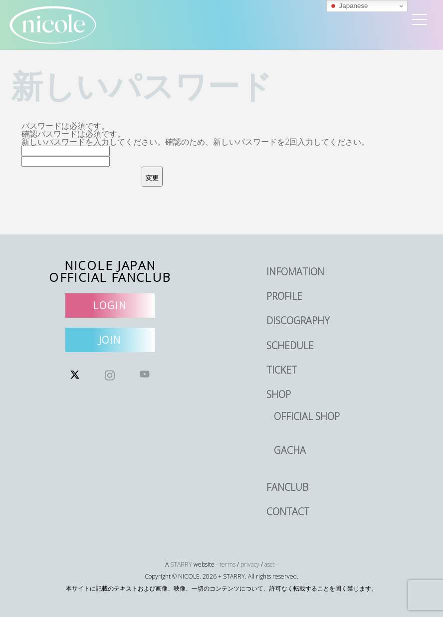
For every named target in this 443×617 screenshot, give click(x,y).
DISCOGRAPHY (298, 320)
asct (269, 564)
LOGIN (110, 305)
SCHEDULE (290, 345)
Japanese (348, 6)
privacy (249, 564)
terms (227, 564)
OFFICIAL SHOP (307, 416)
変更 (152, 178)
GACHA (290, 450)
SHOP (278, 394)
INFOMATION (295, 271)
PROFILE (284, 296)
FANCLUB (287, 487)
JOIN (110, 340)
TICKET (281, 370)
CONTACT (287, 511)
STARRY (181, 564)
